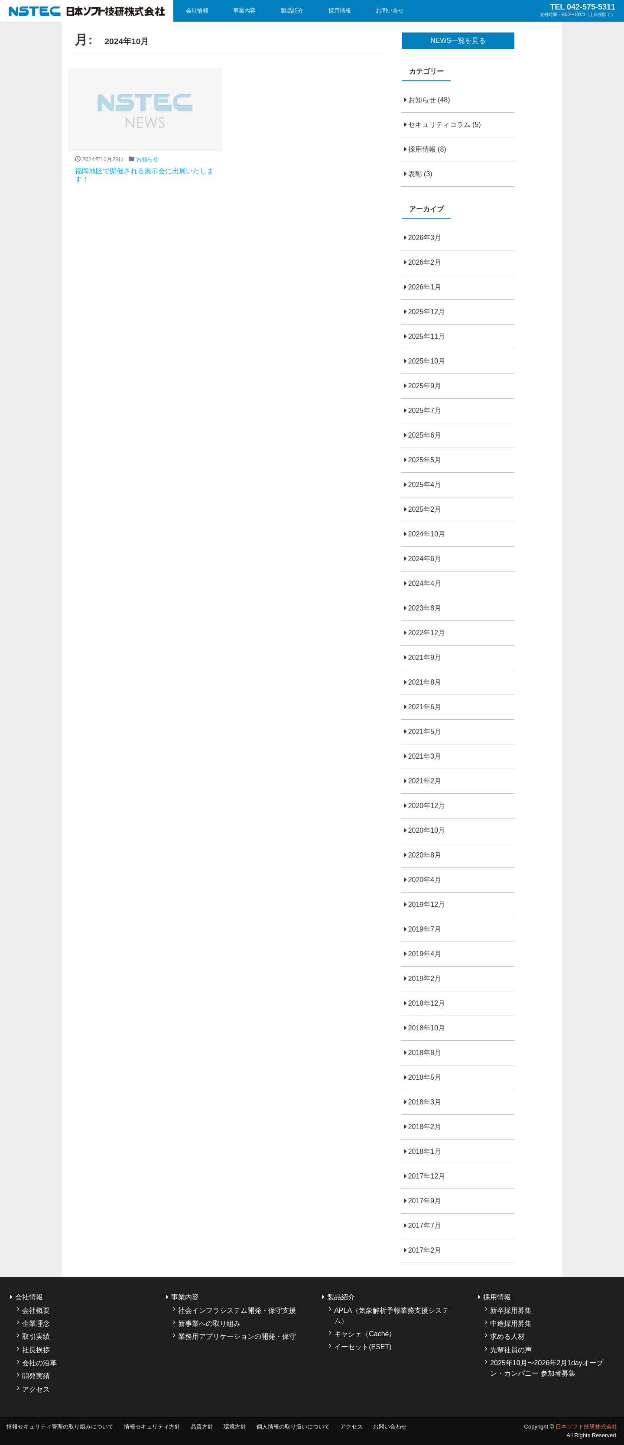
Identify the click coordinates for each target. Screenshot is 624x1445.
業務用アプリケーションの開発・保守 (237, 1336)
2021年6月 (425, 707)
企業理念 (36, 1323)
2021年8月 (425, 682)
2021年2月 (425, 781)
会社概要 (36, 1310)
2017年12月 (426, 1176)
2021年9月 (425, 657)
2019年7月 (425, 929)
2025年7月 (425, 410)
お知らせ (422, 100)
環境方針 (235, 1426)
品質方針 (202, 1426)
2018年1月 (425, 1151)
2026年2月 (425, 262)
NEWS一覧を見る (458, 40)
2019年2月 (425, 978)
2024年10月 (426, 534)
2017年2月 (425, 1250)
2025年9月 (425, 386)
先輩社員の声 (511, 1350)
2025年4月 (425, 484)
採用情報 (339, 10)
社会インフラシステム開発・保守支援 (237, 1310)
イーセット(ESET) (362, 1347)
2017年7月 (425, 1225)
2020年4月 (425, 879)
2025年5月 (425, 460)
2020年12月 (426, 805)
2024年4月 (425, 583)
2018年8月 (425, 1052)
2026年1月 (425, 287)
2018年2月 (425, 1126)
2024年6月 (425, 558)
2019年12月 (426, 904)
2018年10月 (426, 1028)
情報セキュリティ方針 (152, 1426)
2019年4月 (425, 954)
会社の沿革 (39, 1363)
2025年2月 (425, 509)
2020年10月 (426, 830)
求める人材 (507, 1336)
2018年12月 (426, 1003)
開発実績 (36, 1376)
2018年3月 (425, 1102)
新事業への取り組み (209, 1323)
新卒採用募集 (511, 1310)
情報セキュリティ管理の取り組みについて (60, 1426)
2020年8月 (425, 855)
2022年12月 (426, 632)
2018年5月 (425, 1077)
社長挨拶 (36, 1350)
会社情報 (197, 10)
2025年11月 (426, 336)
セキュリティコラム (439, 124)
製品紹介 (292, 10)
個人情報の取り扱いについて (293, 1426)
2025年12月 (426, 311)
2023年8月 (425, 608)
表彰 (415, 174)
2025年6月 (425, 435)
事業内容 (244, 10)
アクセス (36, 1389)
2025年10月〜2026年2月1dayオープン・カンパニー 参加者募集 (546, 1368)
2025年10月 (426, 361)
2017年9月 (425, 1201)
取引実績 (36, 1336)
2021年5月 (425, 731)
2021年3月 (425, 756)
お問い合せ (390, 10)
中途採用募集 (511, 1323)
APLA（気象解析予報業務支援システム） (391, 1316)
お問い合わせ (390, 1426)
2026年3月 (425, 237)
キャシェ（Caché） (365, 1334)
